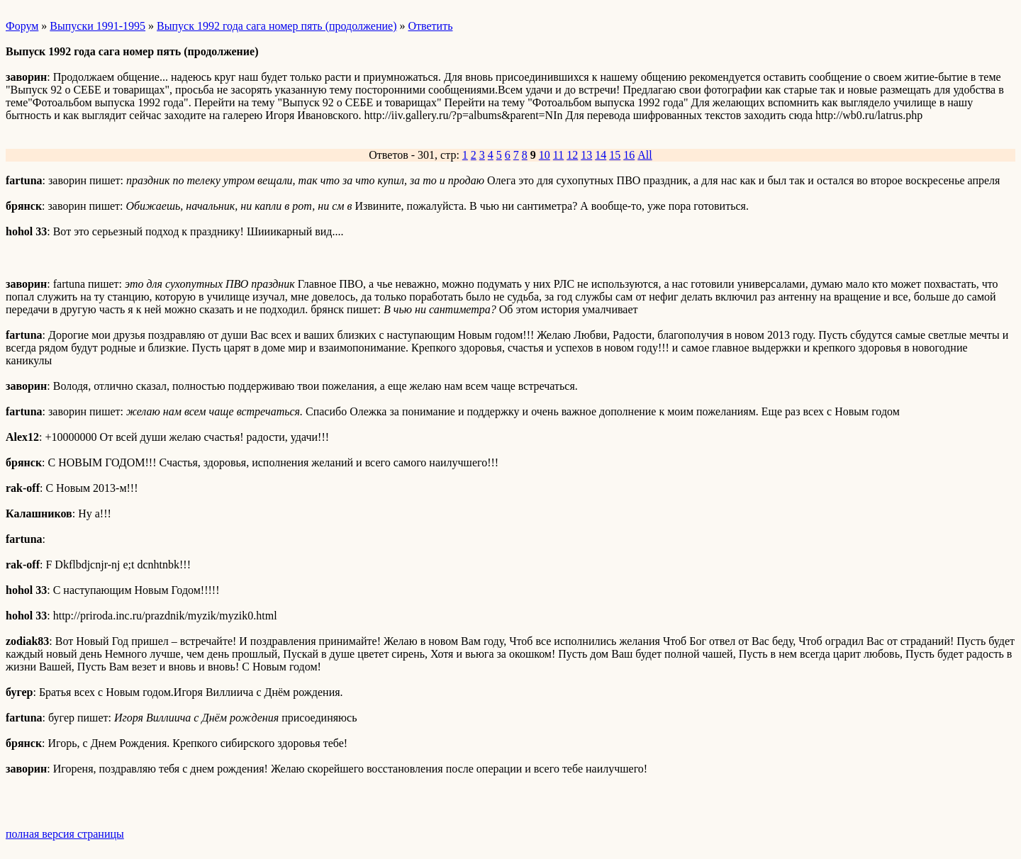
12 (572, 155)
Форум (22, 26)
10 (544, 155)
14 (600, 155)
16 (629, 155)
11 (558, 155)
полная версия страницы (65, 834)
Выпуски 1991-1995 (97, 26)
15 (614, 155)
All (644, 155)
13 (586, 155)
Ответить (430, 26)
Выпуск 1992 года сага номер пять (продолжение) (276, 26)
